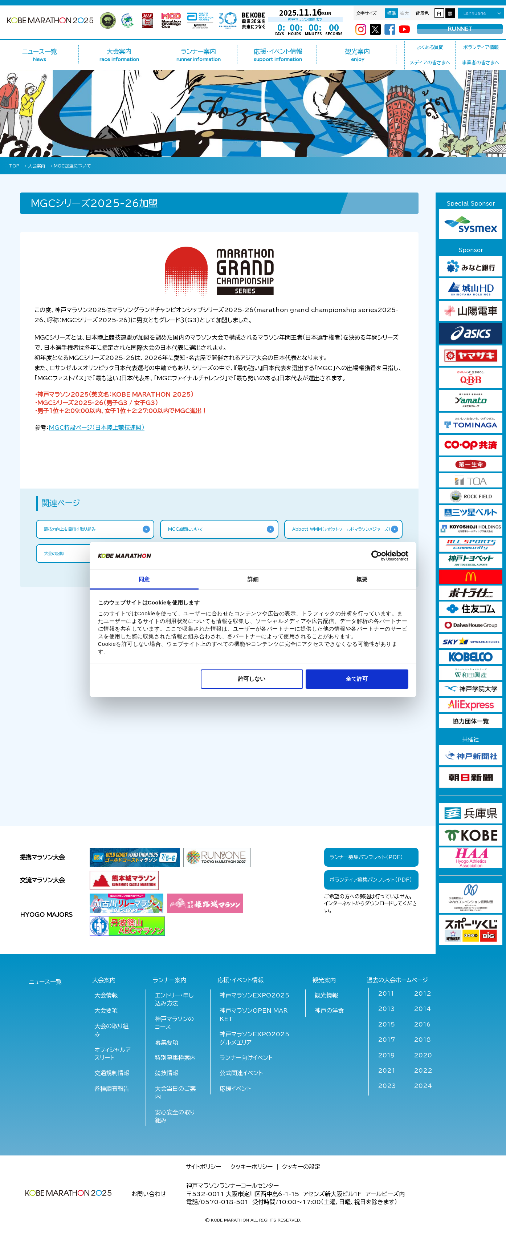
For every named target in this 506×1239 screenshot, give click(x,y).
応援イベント (235, 1089)
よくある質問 (430, 47)
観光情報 (326, 995)
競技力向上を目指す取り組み (76, 530)
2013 (386, 1009)
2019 (386, 1055)
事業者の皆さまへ (480, 62)
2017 (386, 1039)
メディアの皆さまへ (430, 62)
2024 (423, 1086)
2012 (422, 993)
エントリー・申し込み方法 (174, 999)
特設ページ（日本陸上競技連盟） (96, 427)
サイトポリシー (203, 1167)
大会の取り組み (111, 1030)
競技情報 (166, 1073)
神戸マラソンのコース (174, 1023)
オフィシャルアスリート (112, 1054)
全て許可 (357, 679)
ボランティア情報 (481, 47)
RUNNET (460, 29)
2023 (387, 1086)
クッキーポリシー (251, 1167)
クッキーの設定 (301, 1167)
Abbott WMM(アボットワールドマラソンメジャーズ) (339, 533)
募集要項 (166, 1042)
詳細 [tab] (253, 579)
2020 (423, 1055)
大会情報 (106, 995)
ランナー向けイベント (246, 1058)
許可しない (251, 679)
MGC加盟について (72, 165)
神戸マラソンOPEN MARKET (253, 1014)
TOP (14, 165)
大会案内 (36, 165)
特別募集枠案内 (175, 1058)
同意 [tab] (144, 579)
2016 (422, 1024)
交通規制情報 (111, 1073)
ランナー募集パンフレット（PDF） (366, 857)
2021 (386, 1070)
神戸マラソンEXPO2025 (254, 995)
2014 (422, 1009)
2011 (386, 993)
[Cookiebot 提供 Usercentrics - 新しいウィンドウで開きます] (376, 555)
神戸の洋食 (329, 1010)
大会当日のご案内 (175, 1093)
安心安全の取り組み (175, 1116)
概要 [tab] (361, 579)
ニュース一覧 (40, 54)
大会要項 (106, 1010)
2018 (422, 1039)
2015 (386, 1024)
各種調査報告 (111, 1089)
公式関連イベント (241, 1073)
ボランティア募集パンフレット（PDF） (371, 879)
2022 (423, 1070)
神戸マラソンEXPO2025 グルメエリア (255, 1038)
